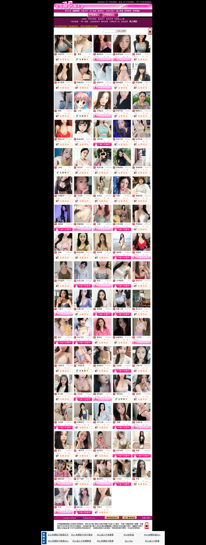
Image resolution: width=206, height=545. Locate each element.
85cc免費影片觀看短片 (58, 535)
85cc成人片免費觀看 (82, 541)
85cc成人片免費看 (105, 535)
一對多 (148, 337)
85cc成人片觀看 (152, 541)
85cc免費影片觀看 (105, 541)
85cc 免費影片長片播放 (81, 535)
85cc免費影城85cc (152, 535)
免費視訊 (69, 54)
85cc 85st (129, 541)
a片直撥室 (79, 518)
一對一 (89, 54)
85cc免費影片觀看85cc (58, 541)
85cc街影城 (129, 535)
